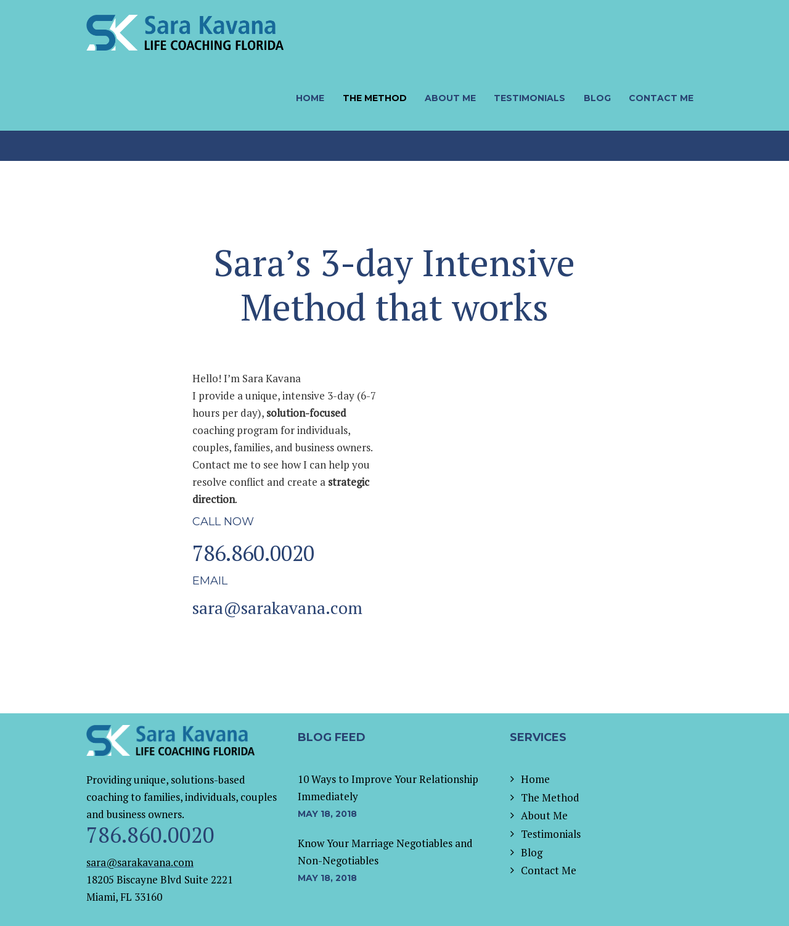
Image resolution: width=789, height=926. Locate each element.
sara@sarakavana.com (277, 608)
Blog (531, 852)
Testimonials (551, 834)
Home (535, 779)
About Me (544, 815)
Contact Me (548, 870)
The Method (550, 797)
